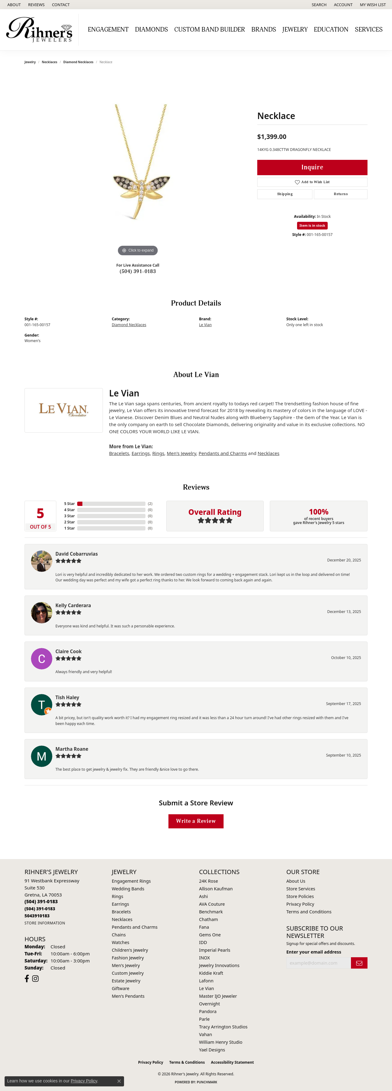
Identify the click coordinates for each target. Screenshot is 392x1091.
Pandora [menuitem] (208, 1011)
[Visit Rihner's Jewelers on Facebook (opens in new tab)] (26, 978)
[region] (138, 166)
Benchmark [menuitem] (211, 912)
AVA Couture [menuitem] (212, 904)
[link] (13, 4)
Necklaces (50, 62)
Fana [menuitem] (204, 927)
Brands (263, 30)
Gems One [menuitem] (210, 935)
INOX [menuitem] (204, 958)
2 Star (69, 522)
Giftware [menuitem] (121, 988)
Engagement (108, 30)
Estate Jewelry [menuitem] (126, 981)
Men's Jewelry (181, 453)
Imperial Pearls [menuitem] (214, 950)
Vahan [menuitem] (205, 1034)
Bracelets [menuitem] (121, 912)
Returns (341, 194)
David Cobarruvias (76, 554)
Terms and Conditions (308, 912)
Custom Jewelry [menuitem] (128, 973)
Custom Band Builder (209, 30)
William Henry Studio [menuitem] (220, 1042)
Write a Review (196, 821)
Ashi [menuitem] (203, 896)
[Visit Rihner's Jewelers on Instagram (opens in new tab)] (35, 978)
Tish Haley (67, 697)
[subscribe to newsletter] (359, 963)
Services (369, 30)
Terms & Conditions (187, 1062)
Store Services (300, 889)
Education (331, 30)
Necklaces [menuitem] (122, 919)
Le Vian (205, 324)
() (150, 503)
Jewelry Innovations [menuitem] (219, 965)
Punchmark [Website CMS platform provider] (207, 1082)
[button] (319, 4)
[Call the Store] (41, 901)
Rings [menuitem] (117, 896)
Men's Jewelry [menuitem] (126, 965)
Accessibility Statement (232, 1062)
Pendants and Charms (223, 453)
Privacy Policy (300, 904)
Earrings (141, 453)
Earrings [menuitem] (120, 904)
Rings (158, 453)
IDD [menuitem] (203, 942)
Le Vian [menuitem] (206, 988)
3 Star (69, 516)
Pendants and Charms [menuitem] (134, 927)
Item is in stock (312, 225)
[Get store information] (44, 923)
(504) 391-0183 (138, 271)
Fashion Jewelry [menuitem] (128, 958)
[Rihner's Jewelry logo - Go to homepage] (41, 30)
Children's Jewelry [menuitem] (130, 950)
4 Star (69, 509)
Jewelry (295, 30)
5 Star (69, 503)
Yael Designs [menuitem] (212, 1050)
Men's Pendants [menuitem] (128, 996)
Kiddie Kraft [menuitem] (211, 973)
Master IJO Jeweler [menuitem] (218, 996)
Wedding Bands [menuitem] (128, 889)
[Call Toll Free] (39, 909)
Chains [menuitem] (119, 935)
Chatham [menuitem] (208, 919)
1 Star (69, 528)
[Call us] (37, 916)
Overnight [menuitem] (209, 1004)
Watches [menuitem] (120, 942)
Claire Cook (68, 651)
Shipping (284, 194)
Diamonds (151, 30)
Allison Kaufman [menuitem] (216, 889)
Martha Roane (71, 749)
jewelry (30, 62)
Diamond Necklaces (78, 62)
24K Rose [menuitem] (208, 881)
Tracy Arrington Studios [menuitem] (223, 1027)
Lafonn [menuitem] (206, 981)
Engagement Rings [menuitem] (131, 881)
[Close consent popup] (119, 1081)
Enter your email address (313, 952)
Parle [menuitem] (204, 1019)
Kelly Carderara (73, 605)
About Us (295, 881)
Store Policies (300, 896)
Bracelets (119, 453)
